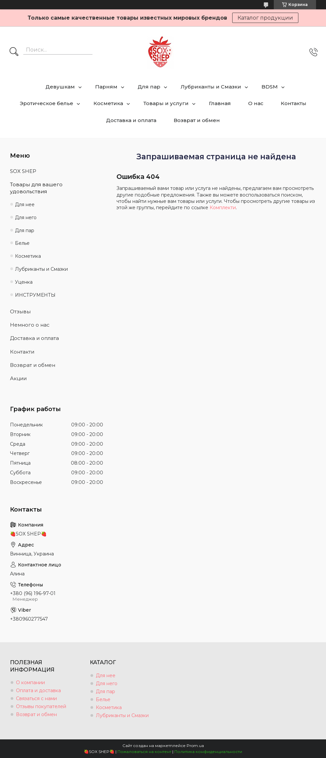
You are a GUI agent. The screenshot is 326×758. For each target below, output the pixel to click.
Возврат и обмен (197, 120)
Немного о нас (30, 325)
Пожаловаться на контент (144, 751)
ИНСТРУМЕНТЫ (35, 295)
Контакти (22, 352)
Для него (26, 218)
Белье (22, 243)
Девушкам (60, 86)
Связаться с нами (36, 698)
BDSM (269, 86)
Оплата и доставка (38, 690)
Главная (220, 103)
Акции (18, 378)
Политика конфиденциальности (208, 751)
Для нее (25, 205)
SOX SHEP (23, 171)
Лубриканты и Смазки (211, 86)
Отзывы (20, 311)
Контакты (293, 103)
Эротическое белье (46, 103)
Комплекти (223, 208)
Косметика (108, 103)
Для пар (149, 86)
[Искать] (14, 52)
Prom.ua (195, 745)
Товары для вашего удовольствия (36, 187)
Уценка (24, 282)
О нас (255, 103)
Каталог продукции (265, 18)
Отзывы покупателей (41, 706)
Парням (106, 86)
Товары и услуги (166, 103)
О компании (30, 682)
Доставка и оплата (131, 120)
